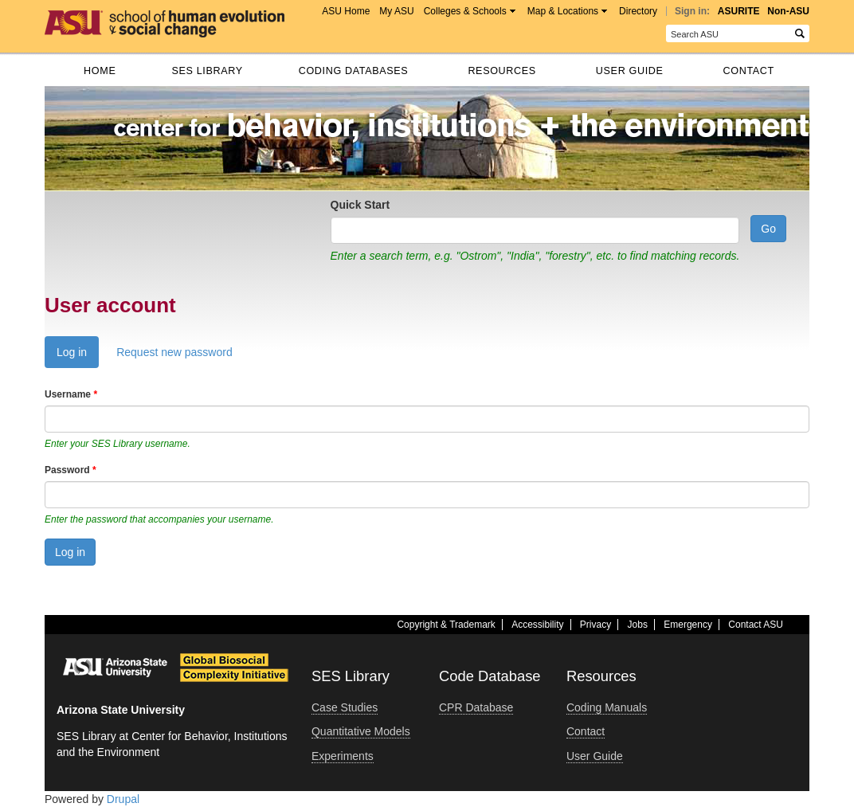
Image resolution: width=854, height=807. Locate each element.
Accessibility (537, 624)
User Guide (630, 70)
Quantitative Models (360, 731)
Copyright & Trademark (446, 624)
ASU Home (346, 11)
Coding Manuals (606, 707)
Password (70, 470)
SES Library (206, 70)
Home (100, 70)
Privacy (595, 624)
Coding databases (354, 70)
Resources (501, 70)
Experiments (342, 756)
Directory (638, 11)
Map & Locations (562, 11)
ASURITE (739, 11)
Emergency (688, 624)
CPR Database (476, 707)
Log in (78, 355)
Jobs (638, 624)
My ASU (396, 11)
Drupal (123, 799)
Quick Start (360, 204)
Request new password (174, 352)
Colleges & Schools (465, 11)
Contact (748, 70)
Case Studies (344, 707)
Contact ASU (755, 624)
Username (71, 394)
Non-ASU (788, 11)
